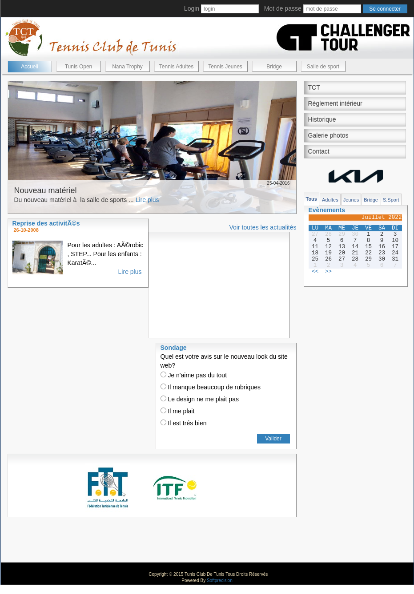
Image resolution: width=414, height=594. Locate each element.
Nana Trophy (127, 66)
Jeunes (351, 199)
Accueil (29, 66)
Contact (319, 151)
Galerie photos (328, 135)
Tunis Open (78, 66)
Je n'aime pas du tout (194, 375)
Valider (273, 439)
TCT (314, 87)
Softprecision (220, 580)
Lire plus (147, 199)
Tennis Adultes (176, 66)
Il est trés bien (184, 423)
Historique (322, 119)
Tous (311, 199)
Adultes (330, 199)
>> (328, 272)
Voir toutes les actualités (263, 227)
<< (315, 272)
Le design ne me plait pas (200, 399)
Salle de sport (323, 66)
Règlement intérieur (335, 103)
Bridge (274, 66)
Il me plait (178, 411)
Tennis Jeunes (225, 66)
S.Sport (391, 199)
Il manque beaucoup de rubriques (211, 387)
